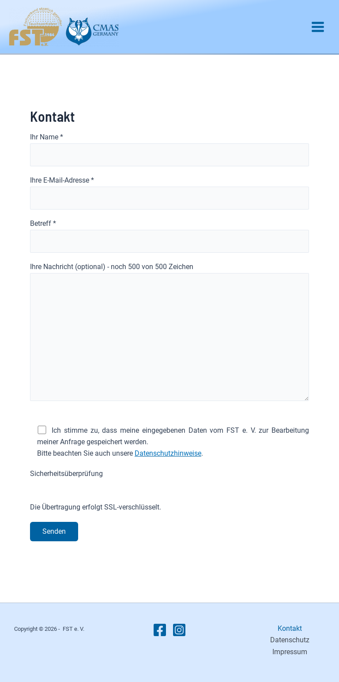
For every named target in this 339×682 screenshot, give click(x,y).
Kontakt (290, 628)
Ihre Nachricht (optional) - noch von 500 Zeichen (169, 333)
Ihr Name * (169, 149)
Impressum (289, 652)
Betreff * (169, 236)
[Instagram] (179, 630)
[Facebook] (160, 630)
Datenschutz (289, 640)
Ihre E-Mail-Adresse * (169, 193)
